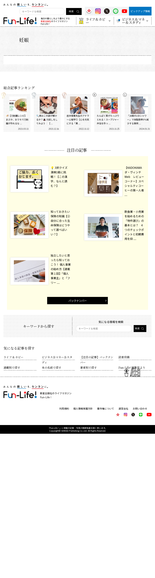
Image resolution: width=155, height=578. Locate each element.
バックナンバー (77, 300)
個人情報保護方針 (83, 408)
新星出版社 (46, 21)
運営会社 (123, 408)
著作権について (105, 408)
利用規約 (64, 408)
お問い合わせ (140, 408)
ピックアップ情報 (140, 11)
